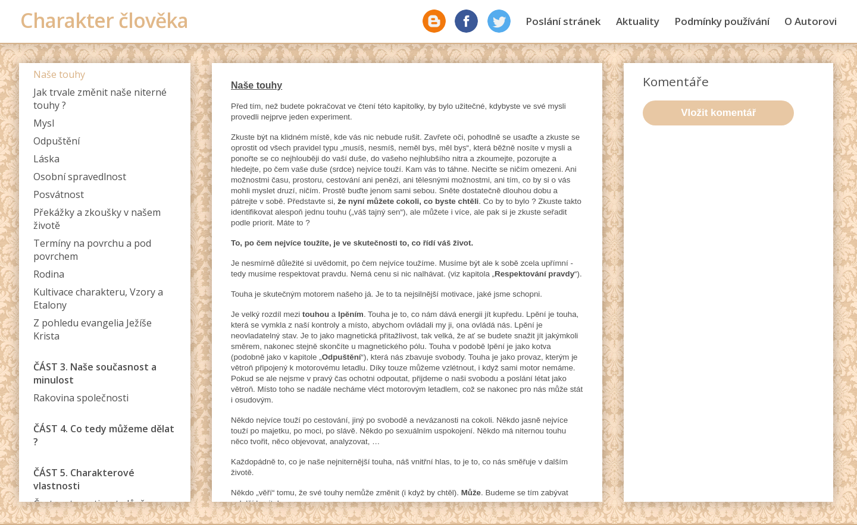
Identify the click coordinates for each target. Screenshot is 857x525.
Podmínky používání (722, 21)
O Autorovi (810, 21)
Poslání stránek (563, 21)
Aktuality (637, 21)
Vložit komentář (718, 112)
